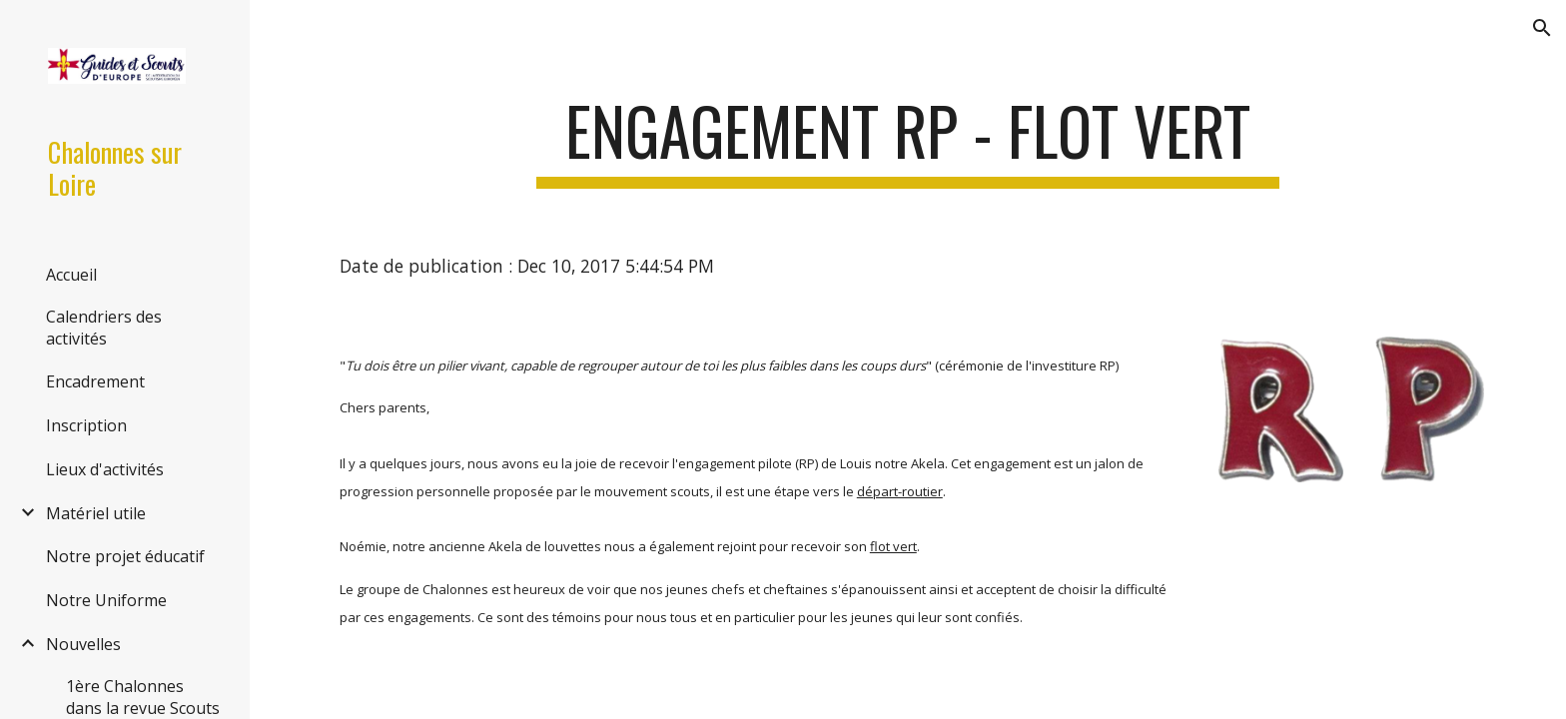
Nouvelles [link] (83, 644)
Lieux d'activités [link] (105, 469)
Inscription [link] (86, 425)
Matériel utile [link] (96, 513)
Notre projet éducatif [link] (125, 556)
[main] (907, 140)
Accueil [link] (71, 275)
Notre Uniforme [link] (106, 600)
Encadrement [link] (95, 381)
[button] (1542, 28)
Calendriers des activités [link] (104, 328)
